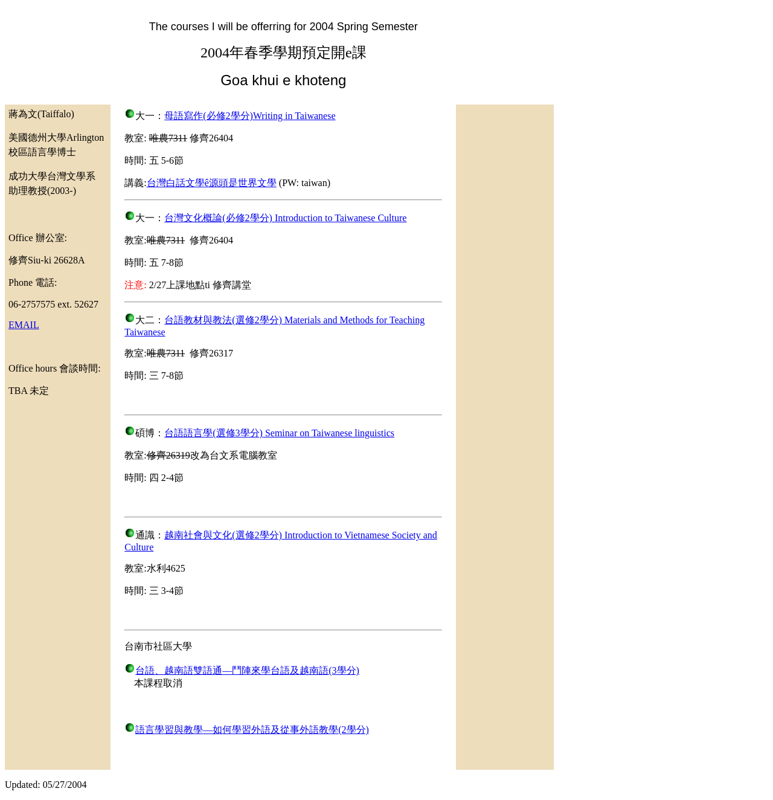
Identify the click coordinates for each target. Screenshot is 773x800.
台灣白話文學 (176, 183)
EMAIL (23, 325)
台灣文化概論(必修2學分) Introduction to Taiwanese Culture (285, 218)
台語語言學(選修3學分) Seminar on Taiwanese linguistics (279, 433)
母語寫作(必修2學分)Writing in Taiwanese (249, 116)
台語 (145, 670)
